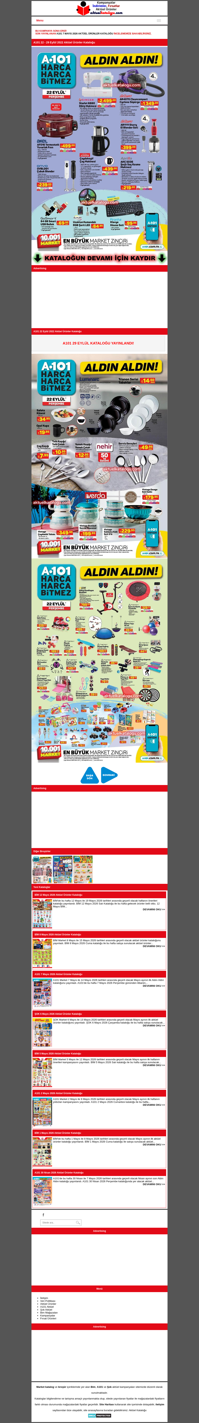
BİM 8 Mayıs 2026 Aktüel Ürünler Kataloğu (58, 934)
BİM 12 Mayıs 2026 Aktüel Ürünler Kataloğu (58, 895)
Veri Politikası (47, 1300)
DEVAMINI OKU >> (154, 909)
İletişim (44, 1298)
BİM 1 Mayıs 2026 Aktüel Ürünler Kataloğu (58, 1133)
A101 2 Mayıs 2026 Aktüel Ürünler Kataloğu (58, 1093)
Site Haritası (106, 1404)
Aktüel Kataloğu (138, 1410)
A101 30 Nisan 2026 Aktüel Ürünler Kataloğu (59, 1172)
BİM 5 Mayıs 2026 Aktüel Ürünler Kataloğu (58, 1053)
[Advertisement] (99, 300)
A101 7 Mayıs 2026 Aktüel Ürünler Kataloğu (84, 33)
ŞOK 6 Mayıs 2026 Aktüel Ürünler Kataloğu (58, 1014)
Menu (40, 20)
